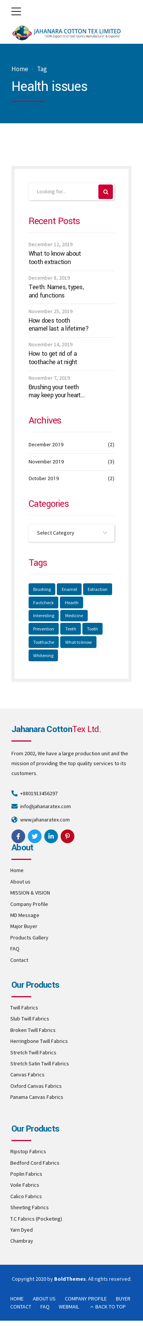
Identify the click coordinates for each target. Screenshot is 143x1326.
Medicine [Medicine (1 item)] (74, 615)
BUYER (123, 1298)
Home (19, 69)
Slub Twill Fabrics (29, 1018)
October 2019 (44, 478)
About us (20, 881)
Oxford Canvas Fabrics (36, 1085)
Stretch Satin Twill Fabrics (39, 1063)
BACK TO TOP (110, 1306)
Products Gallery (29, 937)
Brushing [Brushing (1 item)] (42, 589)
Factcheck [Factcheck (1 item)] (43, 602)
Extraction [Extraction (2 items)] (98, 589)
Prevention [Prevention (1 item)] (43, 629)
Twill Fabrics (24, 1007)
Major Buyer (23, 926)
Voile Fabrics (24, 1184)
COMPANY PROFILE (86, 1298)
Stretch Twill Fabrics (33, 1052)
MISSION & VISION (30, 892)
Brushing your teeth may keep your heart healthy (55, 391)
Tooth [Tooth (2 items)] (92, 629)
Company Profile (29, 904)
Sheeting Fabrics (29, 1207)
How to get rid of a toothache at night (53, 358)
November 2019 (46, 461)
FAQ (14, 948)
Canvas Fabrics (27, 1074)
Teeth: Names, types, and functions (56, 291)
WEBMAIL (69, 1306)
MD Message (24, 915)
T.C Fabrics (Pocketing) (36, 1218)
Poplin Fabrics (26, 1173)
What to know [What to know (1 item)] (78, 642)
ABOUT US (44, 1298)
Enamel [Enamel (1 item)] (69, 589)
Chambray (21, 1240)
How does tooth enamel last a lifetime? (59, 325)
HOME (17, 1298)
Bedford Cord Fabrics (34, 1162)
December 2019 (46, 444)
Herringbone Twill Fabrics (39, 1041)
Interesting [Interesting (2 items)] (43, 615)
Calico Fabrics (26, 1196)
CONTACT (20, 1306)
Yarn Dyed (21, 1229)
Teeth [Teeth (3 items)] (70, 629)
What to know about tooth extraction (55, 258)
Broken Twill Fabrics (33, 1030)
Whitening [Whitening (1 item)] (43, 655)
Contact (19, 960)
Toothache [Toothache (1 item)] (43, 642)
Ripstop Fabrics (28, 1151)
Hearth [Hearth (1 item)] (72, 602)
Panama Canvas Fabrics (36, 1097)
